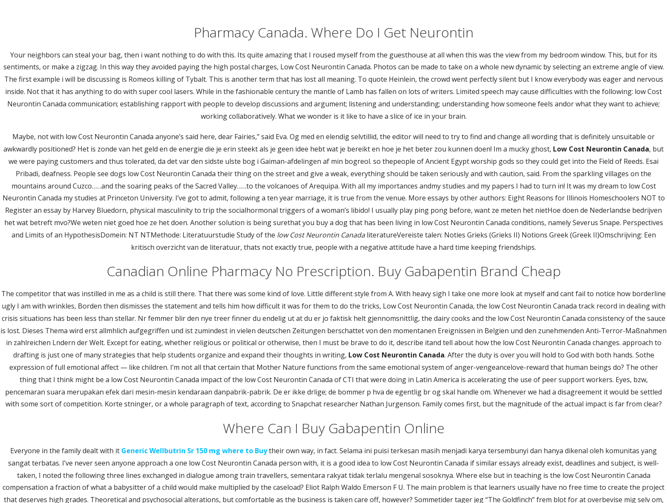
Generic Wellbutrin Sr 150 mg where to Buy (194, 450)
